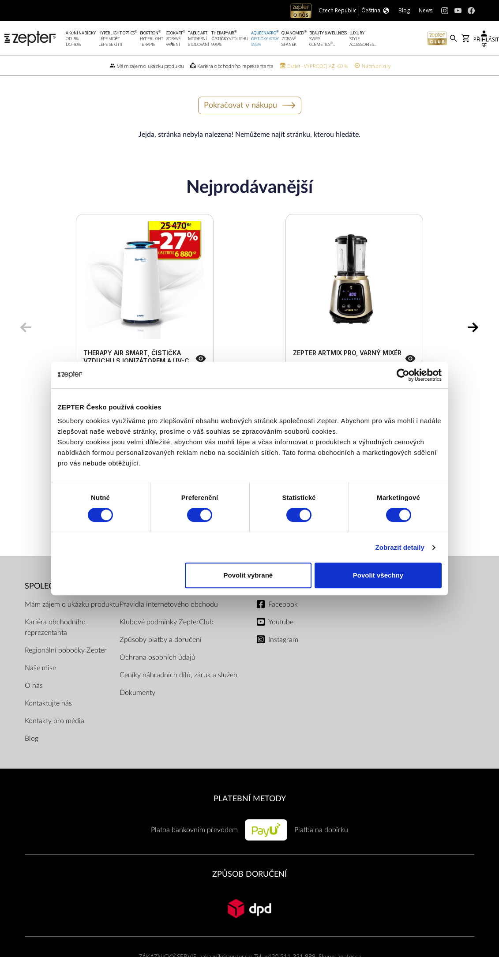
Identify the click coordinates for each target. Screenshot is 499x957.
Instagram (283, 639)
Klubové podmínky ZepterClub (167, 622)
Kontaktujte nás (48, 703)
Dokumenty (137, 692)
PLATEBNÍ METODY (250, 799)
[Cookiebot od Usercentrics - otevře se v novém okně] (403, 375)
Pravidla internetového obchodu (169, 604)
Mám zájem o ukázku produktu (72, 604)
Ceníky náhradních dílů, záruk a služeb (178, 675)
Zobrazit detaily (399, 547)
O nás (34, 685)
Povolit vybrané (248, 575)
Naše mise (40, 668)
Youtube (280, 622)
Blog (31, 738)
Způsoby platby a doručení (161, 639)
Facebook (283, 604)
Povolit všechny (378, 575)
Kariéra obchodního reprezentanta (55, 627)
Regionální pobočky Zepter (66, 650)
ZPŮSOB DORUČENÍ (249, 874)
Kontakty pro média (54, 720)
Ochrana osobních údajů (157, 657)
